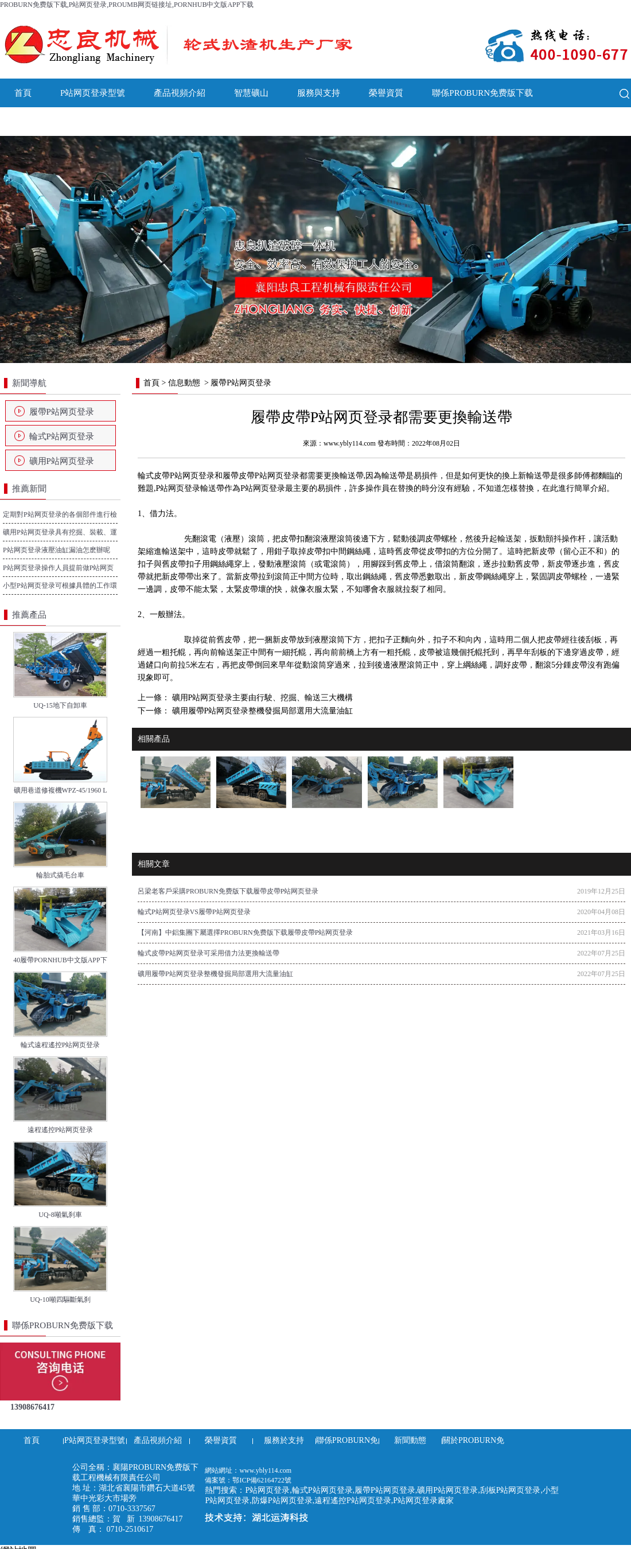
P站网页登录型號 (92, 92)
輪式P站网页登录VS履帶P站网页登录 (194, 912)
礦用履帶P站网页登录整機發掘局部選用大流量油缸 (261, 711)
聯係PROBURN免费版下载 (482, 92)
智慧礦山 (251, 92)
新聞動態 (31, 121)
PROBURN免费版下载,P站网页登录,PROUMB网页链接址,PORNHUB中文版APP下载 (127, 5)
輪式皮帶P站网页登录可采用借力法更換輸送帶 (208, 953)
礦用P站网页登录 (61, 461)
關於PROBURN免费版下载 (127, 121)
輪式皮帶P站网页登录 (176, 475)
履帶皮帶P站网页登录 (261, 475)
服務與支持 (318, 92)
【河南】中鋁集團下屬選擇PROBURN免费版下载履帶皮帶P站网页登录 (245, 932)
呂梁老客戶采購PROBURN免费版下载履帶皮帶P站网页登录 (228, 891)
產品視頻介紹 (179, 92)
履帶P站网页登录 (61, 411)
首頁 (23, 92)
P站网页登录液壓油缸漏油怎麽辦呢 (56, 550)
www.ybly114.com (350, 443)
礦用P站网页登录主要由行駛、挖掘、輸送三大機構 (261, 697)
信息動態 (184, 383)
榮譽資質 (386, 92)
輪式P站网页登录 (61, 436)
